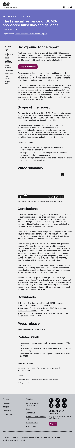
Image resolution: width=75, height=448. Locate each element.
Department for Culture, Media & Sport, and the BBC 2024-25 (45, 348)
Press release (7, 77)
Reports (6, 403)
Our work (6, 399)
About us (29, 399)
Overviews (7, 410)
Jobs (28, 409)
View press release (25, 329)
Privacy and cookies (30, 437)
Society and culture (24, 383)
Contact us (30, 413)
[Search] (71, 7)
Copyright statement (11, 437)
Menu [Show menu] (65, 7)
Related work (7, 82)
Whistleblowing (32, 423)
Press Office (31, 426)
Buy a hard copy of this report (48, 368)
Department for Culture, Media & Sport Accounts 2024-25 (44, 354)
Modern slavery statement (14, 440)
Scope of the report (8, 62)
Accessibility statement (50, 437)
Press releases (9, 414)
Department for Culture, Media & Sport (31, 34)
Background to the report (9, 56)
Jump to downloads (28, 67)
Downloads (9, 73)
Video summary (8, 66)
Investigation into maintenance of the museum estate (41, 343)
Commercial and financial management (44, 380)
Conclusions (9, 70)
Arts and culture (23, 380)
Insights (6, 407)
